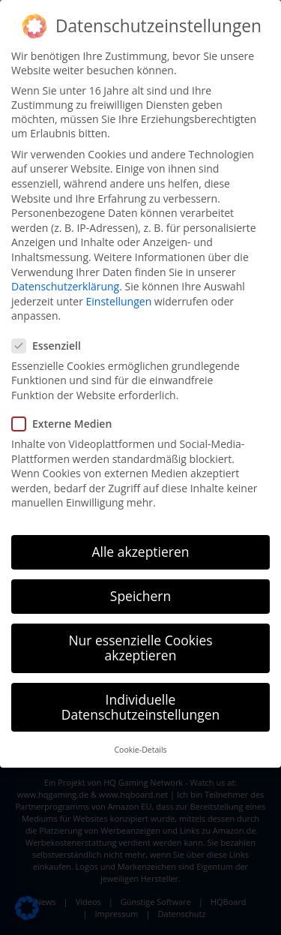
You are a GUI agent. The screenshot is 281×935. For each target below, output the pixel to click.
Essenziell (51, 345)
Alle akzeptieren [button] (140, 552)
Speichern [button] (140, 596)
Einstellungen (119, 301)
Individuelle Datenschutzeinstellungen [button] (140, 706)
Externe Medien (66, 423)
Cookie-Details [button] (140, 749)
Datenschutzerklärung (65, 286)
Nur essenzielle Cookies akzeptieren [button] (140, 647)
